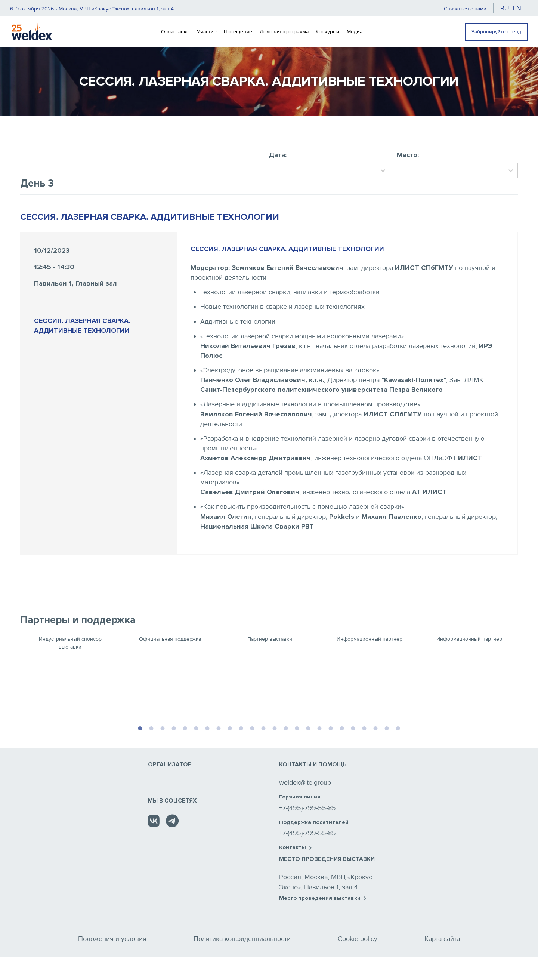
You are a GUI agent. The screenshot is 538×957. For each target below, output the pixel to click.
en (517, 8)
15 (297, 727)
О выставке (175, 31)
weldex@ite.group (305, 782)
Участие (207, 31)
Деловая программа (284, 31)
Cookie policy (357, 939)
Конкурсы (327, 31)
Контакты (295, 847)
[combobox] (274, 170)
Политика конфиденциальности (242, 939)
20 (353, 727)
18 (330, 727)
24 (398, 727)
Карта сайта (442, 939)
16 (308, 727)
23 (386, 727)
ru (504, 8)
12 (263, 727)
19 (342, 727)
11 (252, 727)
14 (286, 727)
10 (241, 727)
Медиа (354, 31)
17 (319, 727)
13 (274, 727)
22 (375, 727)
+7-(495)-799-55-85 (307, 808)
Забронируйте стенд (496, 31)
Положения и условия (112, 939)
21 (364, 727)
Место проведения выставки (322, 898)
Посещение (238, 31)
